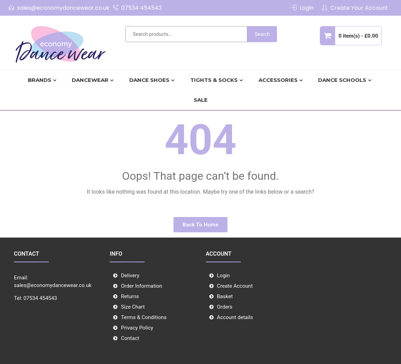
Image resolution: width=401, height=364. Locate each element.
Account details (235, 317)
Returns (130, 296)
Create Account (235, 286)
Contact (130, 338)
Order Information (141, 286)
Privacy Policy (137, 328)
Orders (225, 307)
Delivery (130, 275)
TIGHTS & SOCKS (214, 80)
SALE (201, 99)
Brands (39, 80)
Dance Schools (342, 80)
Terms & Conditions (144, 317)
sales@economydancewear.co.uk (63, 8)
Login (307, 8)
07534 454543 (141, 8)
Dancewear (90, 80)
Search (262, 34)
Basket (225, 296)
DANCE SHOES (149, 80)
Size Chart (133, 307)
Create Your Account (359, 8)
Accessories (278, 80)
